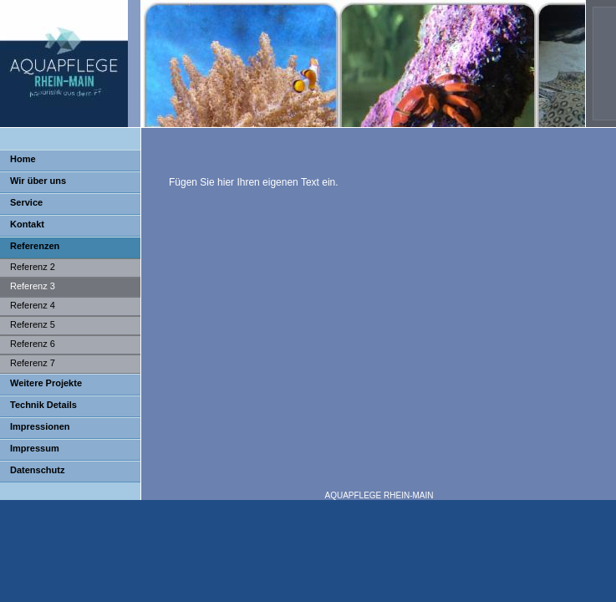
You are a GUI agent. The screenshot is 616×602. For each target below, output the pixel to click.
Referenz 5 (32, 324)
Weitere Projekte (46, 383)
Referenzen (34, 246)
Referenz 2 (32, 267)
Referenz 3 (32, 286)
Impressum (34, 448)
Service (26, 202)
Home (23, 159)
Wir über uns (38, 181)
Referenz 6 (32, 344)
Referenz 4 (32, 305)
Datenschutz (37, 470)
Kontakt (27, 224)
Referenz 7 (32, 363)
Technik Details (43, 405)
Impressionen (40, 426)
